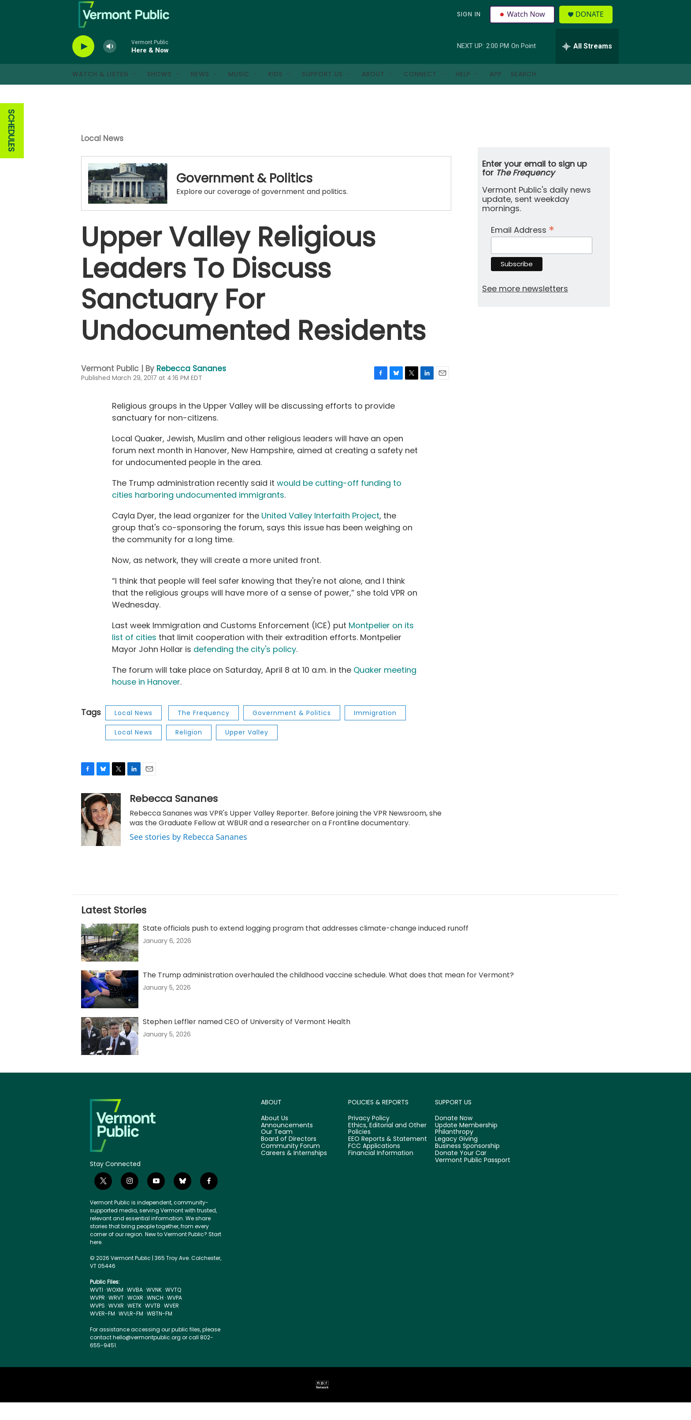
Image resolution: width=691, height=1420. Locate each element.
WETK (134, 1323)
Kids (275, 91)
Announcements (287, 1142)
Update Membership (466, 1142)
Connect (420, 91)
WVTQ (173, 1307)
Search (523, 91)
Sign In (468, 23)
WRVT (116, 1315)
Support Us (322, 91)
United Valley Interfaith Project (320, 533)
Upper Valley (246, 749)
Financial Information (380, 1170)
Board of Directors (288, 1156)
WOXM (115, 1307)
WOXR (135, 1315)
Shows (159, 91)
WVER (171, 1323)
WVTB (152, 1323)
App (496, 91)
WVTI (96, 1307)
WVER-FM (102, 1331)
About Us (274, 1136)
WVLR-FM (131, 1331)
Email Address (522, 246)
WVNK (154, 1307)
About (373, 91)
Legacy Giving (456, 1156)
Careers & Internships (294, 1170)
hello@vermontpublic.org (147, 1355)
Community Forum (290, 1163)
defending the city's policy (244, 666)
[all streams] (587, 64)
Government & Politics (244, 195)
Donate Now (453, 1136)
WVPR (97, 1315)
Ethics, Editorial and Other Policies (387, 1146)
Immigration (375, 730)
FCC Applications (374, 1163)
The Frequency (204, 730)
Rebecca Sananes (191, 386)
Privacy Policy (369, 1136)
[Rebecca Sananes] (101, 837)
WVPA (174, 1315)
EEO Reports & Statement (387, 1156)
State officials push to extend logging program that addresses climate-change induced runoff (305, 946)
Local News (102, 156)
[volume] (109, 64)
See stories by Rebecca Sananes (188, 854)
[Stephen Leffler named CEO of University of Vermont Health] (109, 1054)
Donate (594, 23)
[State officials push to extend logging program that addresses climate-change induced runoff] (109, 960)
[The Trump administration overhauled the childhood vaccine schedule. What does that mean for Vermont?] (109, 1007)
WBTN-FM (159, 1331)
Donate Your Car (461, 1170)
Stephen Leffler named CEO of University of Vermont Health (246, 1039)
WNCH (155, 1315)
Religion (188, 749)
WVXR (116, 1323)
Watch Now (523, 23)
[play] (83, 64)
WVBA (135, 1307)
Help (463, 91)
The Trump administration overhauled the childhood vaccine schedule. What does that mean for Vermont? (328, 993)
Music (238, 91)
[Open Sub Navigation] (134, 91)
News (200, 91)
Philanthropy (454, 1149)
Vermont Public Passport (472, 1177)
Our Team (277, 1149)
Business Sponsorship (467, 1163)
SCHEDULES (11, 148)
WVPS (97, 1323)
